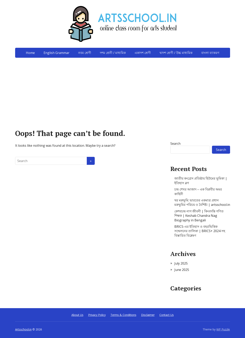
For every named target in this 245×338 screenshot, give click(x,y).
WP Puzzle (223, 329)
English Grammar (56, 53)
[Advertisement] (122, 87)
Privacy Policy (97, 315)
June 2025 (181, 270)
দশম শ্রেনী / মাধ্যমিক (113, 53)
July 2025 (181, 263)
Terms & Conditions (123, 315)
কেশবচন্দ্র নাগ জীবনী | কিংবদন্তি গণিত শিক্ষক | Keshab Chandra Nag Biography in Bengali (199, 215)
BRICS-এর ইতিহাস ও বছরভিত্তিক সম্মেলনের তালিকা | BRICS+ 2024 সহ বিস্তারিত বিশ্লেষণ (199, 231)
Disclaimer (148, 315)
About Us (77, 315)
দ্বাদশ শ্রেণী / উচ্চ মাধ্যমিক (176, 53)
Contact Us (166, 315)
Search (175, 143)
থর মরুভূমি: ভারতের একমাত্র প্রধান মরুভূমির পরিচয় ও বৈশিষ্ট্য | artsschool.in (202, 202)
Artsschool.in (23, 329)
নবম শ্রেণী (84, 53)
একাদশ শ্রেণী (143, 53)
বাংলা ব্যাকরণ (210, 53)
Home (30, 53)
